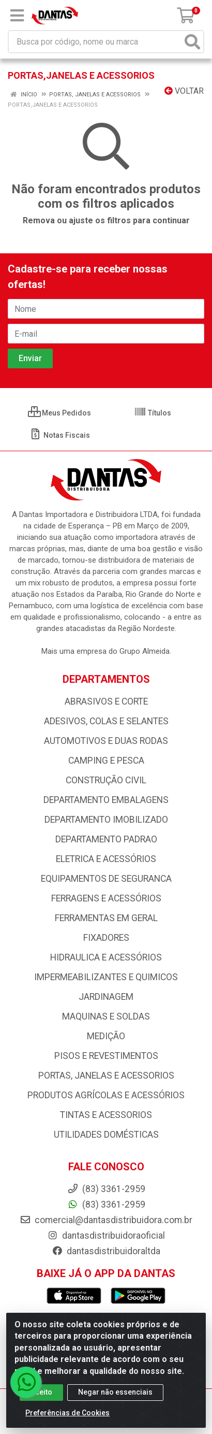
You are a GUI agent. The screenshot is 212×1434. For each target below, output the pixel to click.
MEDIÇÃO (106, 1036)
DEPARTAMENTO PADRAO (106, 839)
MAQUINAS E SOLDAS (106, 1016)
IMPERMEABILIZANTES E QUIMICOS (106, 977)
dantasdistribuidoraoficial (106, 1235)
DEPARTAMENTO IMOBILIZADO (106, 819)
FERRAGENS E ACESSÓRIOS (106, 898)
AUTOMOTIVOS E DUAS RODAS (106, 741)
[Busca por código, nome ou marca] (95, 41)
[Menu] (17, 15)
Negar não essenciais (115, 1392)
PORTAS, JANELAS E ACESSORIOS (106, 1075)
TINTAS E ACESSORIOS (106, 1115)
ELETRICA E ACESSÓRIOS (106, 859)
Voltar (184, 91)
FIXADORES (106, 938)
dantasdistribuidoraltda (106, 1251)
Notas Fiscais (59, 435)
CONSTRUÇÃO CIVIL (106, 780)
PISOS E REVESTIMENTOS (106, 1056)
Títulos (152, 413)
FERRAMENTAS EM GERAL (106, 918)
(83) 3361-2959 (106, 1204)
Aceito (41, 1392)
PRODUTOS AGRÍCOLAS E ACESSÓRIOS (106, 1095)
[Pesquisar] (192, 41)
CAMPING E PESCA (106, 760)
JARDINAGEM (106, 997)
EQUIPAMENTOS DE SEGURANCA (106, 878)
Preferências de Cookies (67, 1413)
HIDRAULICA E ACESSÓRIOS (106, 957)
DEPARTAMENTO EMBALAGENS (106, 800)
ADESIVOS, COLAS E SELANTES (106, 721)
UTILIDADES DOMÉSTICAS (106, 1134)
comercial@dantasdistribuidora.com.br (106, 1220)
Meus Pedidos (59, 413)
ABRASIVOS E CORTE (106, 701)
